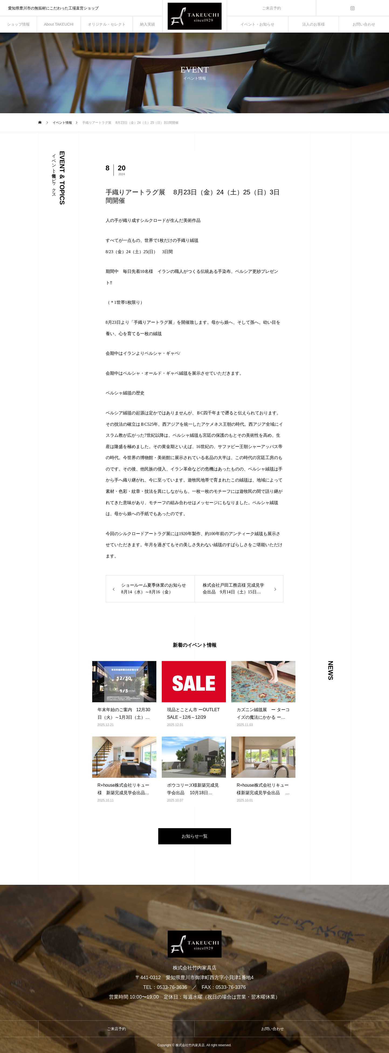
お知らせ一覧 (195, 836)
